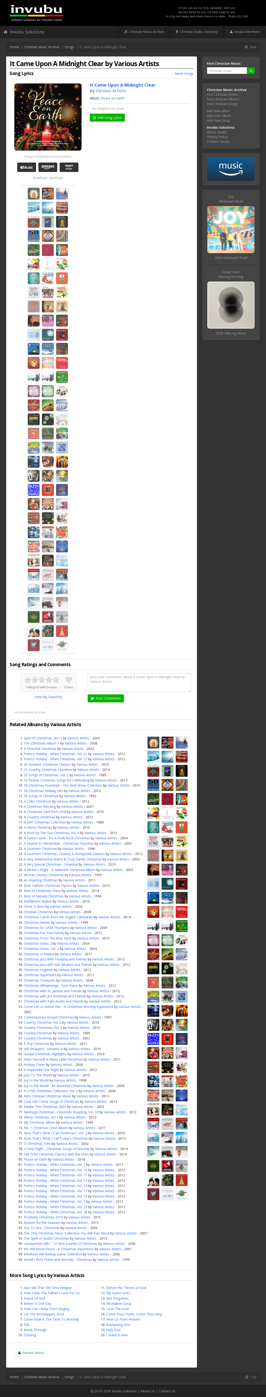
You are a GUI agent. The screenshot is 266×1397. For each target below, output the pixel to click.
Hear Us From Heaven (123, 1319)
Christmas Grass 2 (38, 943)
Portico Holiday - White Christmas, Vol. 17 (55, 1191)
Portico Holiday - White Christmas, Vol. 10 (55, 1170)
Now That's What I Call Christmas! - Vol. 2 (55, 1133)
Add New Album (219, 115)
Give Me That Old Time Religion (48, 1288)
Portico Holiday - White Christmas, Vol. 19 (55, 1196)
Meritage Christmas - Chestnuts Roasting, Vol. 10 (61, 1112)
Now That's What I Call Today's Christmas (56, 1138)
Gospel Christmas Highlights (45, 1054)
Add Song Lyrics (107, 117)
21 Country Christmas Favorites (48, 769)
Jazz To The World (38, 1075)
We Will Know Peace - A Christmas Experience (59, 1249)
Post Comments (106, 698)
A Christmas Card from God (45, 811)
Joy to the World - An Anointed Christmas (55, 1085)
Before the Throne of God (126, 1288)
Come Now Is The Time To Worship (51, 1319)
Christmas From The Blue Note (48, 938)
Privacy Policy (217, 137)
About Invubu (217, 132)
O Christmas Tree (37, 1143)
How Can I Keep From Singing (46, 1308)
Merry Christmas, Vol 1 (41, 1117)
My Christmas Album (39, 1122)
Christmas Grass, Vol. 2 (41, 948)
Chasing (30, 1335)
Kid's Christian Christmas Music (47, 1096)
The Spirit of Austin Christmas (46, 1238)
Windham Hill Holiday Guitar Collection (53, 1254)
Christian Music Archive (144, 31)
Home (14, 47)
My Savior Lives (118, 1293)
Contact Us (167, 1391)
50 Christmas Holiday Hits (43, 790)
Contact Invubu (218, 141)
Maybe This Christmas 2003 (45, 1106)
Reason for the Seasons (42, 1222)
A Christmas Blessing (40, 806)
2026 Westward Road (231, 257)
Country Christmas (38, 1033)
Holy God (113, 1330)
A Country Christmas (39, 817)
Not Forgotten (117, 1298)
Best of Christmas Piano (42, 890)
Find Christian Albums (223, 99)
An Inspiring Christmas (41, 880)
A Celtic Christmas (37, 801)
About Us (148, 1391)
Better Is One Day (37, 1303)
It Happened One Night (41, 1069)
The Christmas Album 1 (41, 743)
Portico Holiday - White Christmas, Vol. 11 (55, 1175)
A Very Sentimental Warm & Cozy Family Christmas (63, 859)
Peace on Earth (112, 98)
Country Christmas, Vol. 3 (43, 1027)
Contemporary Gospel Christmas (49, 1017)
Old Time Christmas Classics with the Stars (56, 1154)
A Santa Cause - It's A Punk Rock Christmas (57, 838)
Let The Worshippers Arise (44, 1314)
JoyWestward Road (231, 198)
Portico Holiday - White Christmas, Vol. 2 (54, 1201)
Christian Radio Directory (197, 31)
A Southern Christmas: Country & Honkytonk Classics (64, 854)
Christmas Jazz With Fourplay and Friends (55, 959)
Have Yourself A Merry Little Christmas (53, 1059)
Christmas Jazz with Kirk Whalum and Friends (58, 964)
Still (26, 1324)
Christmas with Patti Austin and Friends (53, 1001)
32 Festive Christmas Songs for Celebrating (57, 780)
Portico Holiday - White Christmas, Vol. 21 (55, 754)
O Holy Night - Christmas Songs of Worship (57, 1148)
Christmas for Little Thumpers (47, 927)
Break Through (35, 1330)
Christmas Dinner (37, 922)
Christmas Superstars (40, 975)
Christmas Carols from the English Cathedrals (58, 917)
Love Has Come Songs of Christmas (51, 1101)
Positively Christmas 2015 (43, 1217)
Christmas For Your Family (44, 933)
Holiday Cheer (34, 1064)
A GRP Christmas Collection (45, 822)
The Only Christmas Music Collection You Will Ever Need (66, 1233)
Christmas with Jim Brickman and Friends (55, 996)
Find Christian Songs (222, 104)
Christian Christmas (38, 912)
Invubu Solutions (24, 32)
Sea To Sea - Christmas (42, 1228)
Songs (69, 47)
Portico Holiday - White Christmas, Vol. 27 (55, 759)
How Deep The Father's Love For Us (52, 1293)
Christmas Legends (38, 969)
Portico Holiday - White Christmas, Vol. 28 (55, 1212)
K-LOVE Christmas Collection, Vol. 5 (51, 1091)
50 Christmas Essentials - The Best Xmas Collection (63, 785)
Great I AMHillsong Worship (231, 274)
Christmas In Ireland (39, 954)
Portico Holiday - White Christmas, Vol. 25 (55, 1207)
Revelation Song (118, 1303)
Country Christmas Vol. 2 (42, 1022)
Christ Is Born (34, 906)
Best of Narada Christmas (44, 896)
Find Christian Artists (222, 94)
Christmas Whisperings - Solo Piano (51, 985)
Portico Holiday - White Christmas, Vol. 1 (54, 1164)
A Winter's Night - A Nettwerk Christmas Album (59, 870)
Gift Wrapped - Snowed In (43, 1049)
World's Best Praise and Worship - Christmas (58, 1259)
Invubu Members (245, 31)
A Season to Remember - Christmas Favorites (59, 843)
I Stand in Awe (117, 1335)
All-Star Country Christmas (44, 875)
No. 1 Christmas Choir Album (46, 1128)
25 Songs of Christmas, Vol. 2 (46, 775)
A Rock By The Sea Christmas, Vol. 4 (51, 833)
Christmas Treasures (39, 980)
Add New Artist (218, 111)
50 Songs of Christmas (41, 796)
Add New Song (218, 120)
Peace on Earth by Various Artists (48, 156)
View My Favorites (48, 697)
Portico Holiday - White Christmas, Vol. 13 (55, 1180)
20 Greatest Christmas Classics (47, 764)
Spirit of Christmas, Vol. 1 (43, 738)
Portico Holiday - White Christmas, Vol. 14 (55, 1185)
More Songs (184, 73)
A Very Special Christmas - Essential (51, 864)
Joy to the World (36, 1080)
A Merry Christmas (38, 827)
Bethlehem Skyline (38, 901)
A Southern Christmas (40, 848)
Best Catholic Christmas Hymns (48, 885)
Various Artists (111, 90)
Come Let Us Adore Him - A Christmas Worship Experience (68, 1006)
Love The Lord (117, 1308)
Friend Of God (34, 1298)
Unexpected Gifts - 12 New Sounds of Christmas (61, 1243)
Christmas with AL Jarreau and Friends (53, 991)
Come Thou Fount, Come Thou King (134, 1314)
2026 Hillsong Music (231, 333)
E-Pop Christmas (36, 1043)
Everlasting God (118, 1324)
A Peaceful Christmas (40, 748)
